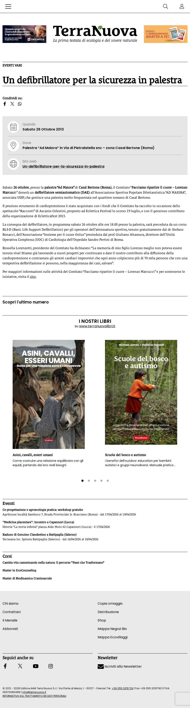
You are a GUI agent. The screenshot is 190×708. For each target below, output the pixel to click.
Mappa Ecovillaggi (113, 637)
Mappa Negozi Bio (112, 628)
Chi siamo (11, 603)
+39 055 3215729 (122, 688)
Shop (102, 620)
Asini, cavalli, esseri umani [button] (33, 455)
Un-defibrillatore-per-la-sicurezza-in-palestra (63, 166)
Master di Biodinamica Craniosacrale (27, 578)
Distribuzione (108, 612)
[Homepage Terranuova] (95, 34)
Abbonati (10, 628)
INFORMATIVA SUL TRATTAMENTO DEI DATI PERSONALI (34, 696)
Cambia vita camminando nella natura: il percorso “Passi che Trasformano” (53, 562)
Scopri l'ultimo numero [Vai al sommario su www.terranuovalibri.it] (26, 302)
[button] (8, 6)
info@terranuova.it (34, 692)
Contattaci (12, 612)
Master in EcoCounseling (19, 570)
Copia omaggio (110, 603)
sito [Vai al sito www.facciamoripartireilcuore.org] (33, 277)
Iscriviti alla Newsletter (120, 666)
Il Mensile (10, 620)
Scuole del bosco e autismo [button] (125, 455)
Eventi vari (12, 65)
